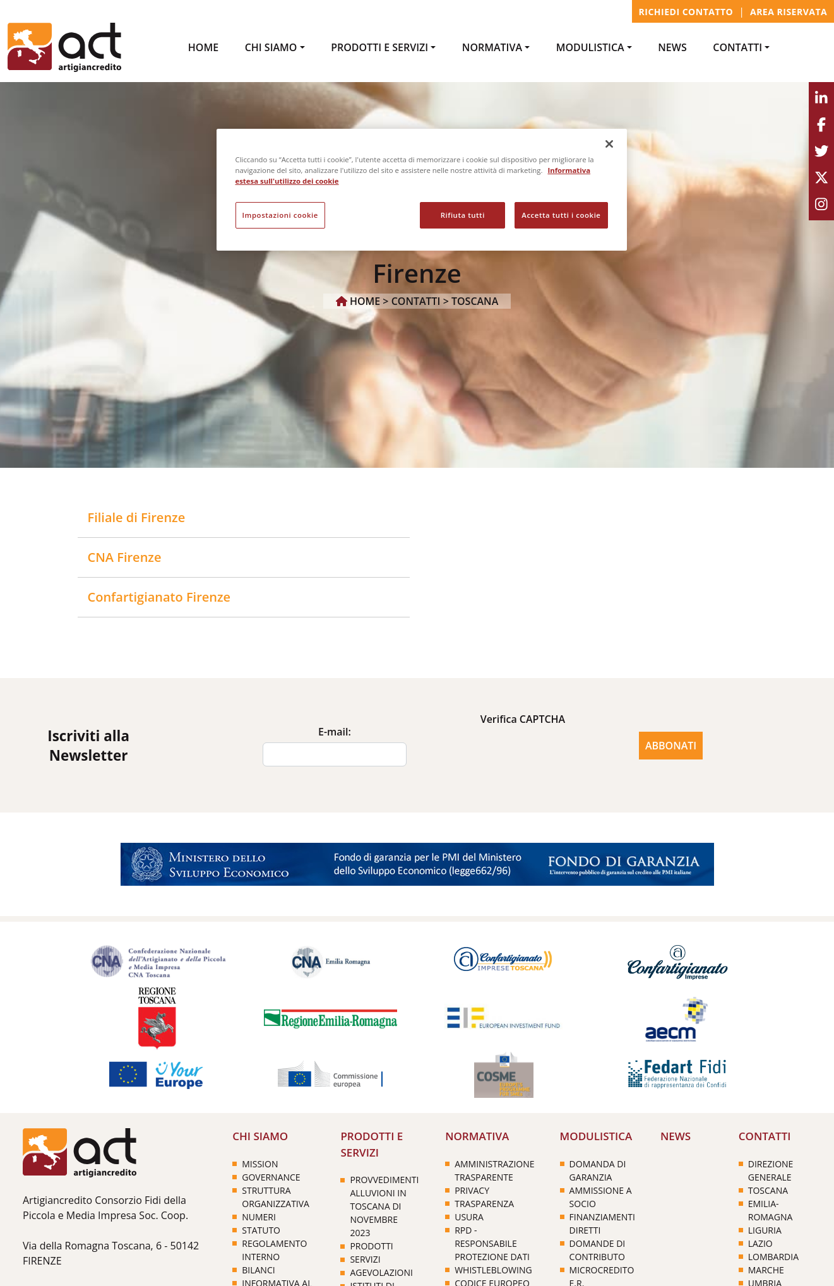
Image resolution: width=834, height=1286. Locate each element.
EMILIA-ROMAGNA (770, 1210)
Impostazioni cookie (280, 215)
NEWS (672, 47)
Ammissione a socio (600, 1197)
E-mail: (334, 732)
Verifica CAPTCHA (523, 719)
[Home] (79, 1152)
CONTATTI (416, 301)
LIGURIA (765, 1230)
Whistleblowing (493, 1270)
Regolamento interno (274, 1250)
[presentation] (523, 754)
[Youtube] (821, 178)
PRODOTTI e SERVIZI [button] (379, 47)
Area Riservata (788, 12)
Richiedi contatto (686, 12)
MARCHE (766, 1270)
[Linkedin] (821, 98)
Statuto (261, 1230)
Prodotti (371, 1246)
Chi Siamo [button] (271, 47)
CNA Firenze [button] (125, 557)
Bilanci (258, 1270)
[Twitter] (821, 151)
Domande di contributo (597, 1250)
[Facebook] (821, 125)
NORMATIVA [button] (492, 47)
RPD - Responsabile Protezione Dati (492, 1243)
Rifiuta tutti (463, 215)
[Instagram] (821, 204)
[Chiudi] (609, 144)
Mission (260, 1164)
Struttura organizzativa (275, 1197)
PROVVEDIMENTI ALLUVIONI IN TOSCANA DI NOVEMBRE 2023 (384, 1206)
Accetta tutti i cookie (560, 215)
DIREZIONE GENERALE (771, 1170)
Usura (469, 1217)
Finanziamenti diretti (602, 1223)
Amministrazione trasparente (494, 1170)
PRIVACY (472, 1190)
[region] (422, 190)
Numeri (259, 1217)
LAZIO (760, 1243)
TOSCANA (474, 301)
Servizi (365, 1259)
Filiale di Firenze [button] (137, 517)
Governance (271, 1177)
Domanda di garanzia (597, 1170)
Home (203, 47)
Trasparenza (484, 1204)
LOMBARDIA (773, 1257)
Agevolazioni (381, 1272)
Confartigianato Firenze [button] (159, 596)
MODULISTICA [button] (590, 47)
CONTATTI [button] (737, 47)
